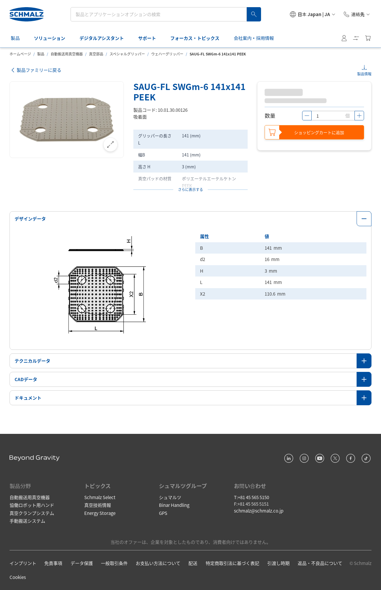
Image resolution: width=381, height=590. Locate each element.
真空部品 (96, 53)
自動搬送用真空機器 (67, 53)
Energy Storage (99, 513)
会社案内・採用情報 (257, 38)
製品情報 (364, 73)
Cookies (18, 577)
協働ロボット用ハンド (32, 505)
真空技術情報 (97, 505)
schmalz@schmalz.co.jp (258, 510)
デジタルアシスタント (105, 38)
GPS (163, 513)
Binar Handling (174, 505)
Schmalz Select (99, 497)
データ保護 (82, 563)
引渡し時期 (278, 563)
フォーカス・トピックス (198, 38)
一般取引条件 (114, 563)
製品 (19, 38)
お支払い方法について (158, 563)
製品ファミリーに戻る (35, 70)
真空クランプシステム (32, 513)
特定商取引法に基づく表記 (232, 563)
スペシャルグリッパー (127, 53)
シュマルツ (170, 497)
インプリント (23, 563)
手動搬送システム (27, 521)
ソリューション (53, 38)
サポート (150, 38)
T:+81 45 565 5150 (251, 497)
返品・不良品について (320, 563)
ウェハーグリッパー (167, 53)
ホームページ (20, 53)
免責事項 (53, 563)
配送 (192, 563)
